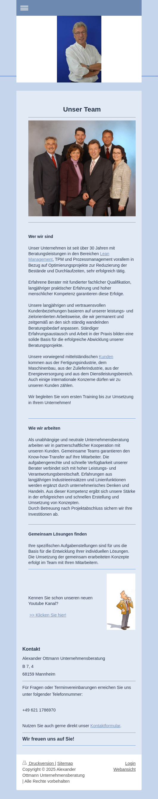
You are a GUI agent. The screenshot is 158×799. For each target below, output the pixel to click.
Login (130, 763)
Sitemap (65, 763)
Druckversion (38, 763)
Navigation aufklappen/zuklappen (79, 7)
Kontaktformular (105, 725)
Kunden (106, 356)
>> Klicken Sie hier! (48, 615)
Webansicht (125, 769)
